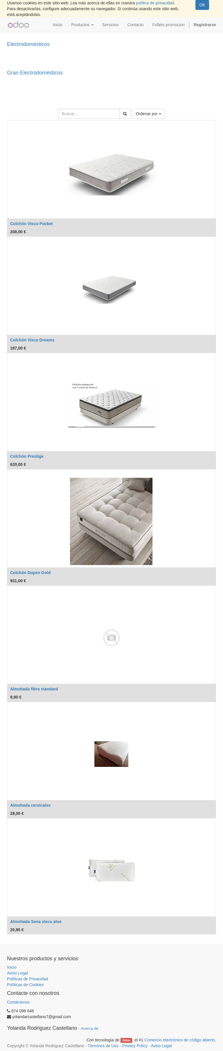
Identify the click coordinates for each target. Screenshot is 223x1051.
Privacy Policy (135, 1045)
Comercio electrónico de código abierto (179, 1040)
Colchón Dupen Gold (30, 572)
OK (202, 5)
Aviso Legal (17, 973)
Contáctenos (18, 1002)
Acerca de (89, 1028)
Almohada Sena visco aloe (36, 921)
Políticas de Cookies (25, 984)
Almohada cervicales (30, 805)
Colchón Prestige (27, 456)
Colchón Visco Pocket (31, 223)
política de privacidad (155, 3)
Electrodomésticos (28, 44)
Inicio (12, 967)
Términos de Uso (103, 1045)
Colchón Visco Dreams (32, 340)
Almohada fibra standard (34, 689)
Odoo (126, 1040)
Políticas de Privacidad (27, 979)
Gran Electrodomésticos (35, 73)
